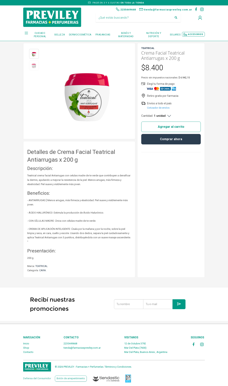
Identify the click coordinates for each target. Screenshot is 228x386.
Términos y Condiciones (118, 366)
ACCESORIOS (195, 34)
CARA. (42, 270)
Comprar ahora (171, 139)
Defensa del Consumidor (37, 378)
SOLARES (175, 34)
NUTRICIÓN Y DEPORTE (153, 35)
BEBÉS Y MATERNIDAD (126, 35)
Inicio (26, 343)
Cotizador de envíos (158, 107)
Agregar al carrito (171, 127)
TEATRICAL (41, 266)
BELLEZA (59, 34)
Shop (26, 347)
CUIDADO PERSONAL (40, 35)
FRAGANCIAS (102, 34)
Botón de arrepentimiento (71, 378)
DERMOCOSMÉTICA (80, 34)
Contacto (28, 352)
